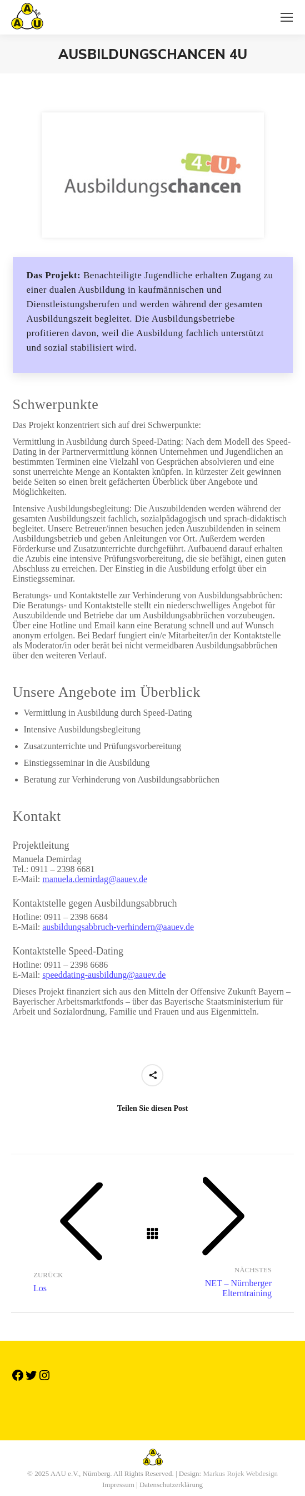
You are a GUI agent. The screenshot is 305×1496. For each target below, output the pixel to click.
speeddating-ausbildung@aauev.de (104, 975)
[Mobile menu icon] (286, 17)
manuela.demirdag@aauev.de (94, 879)
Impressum (118, 1484)
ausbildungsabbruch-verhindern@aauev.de (118, 927)
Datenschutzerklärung (171, 1484)
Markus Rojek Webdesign (240, 1473)
